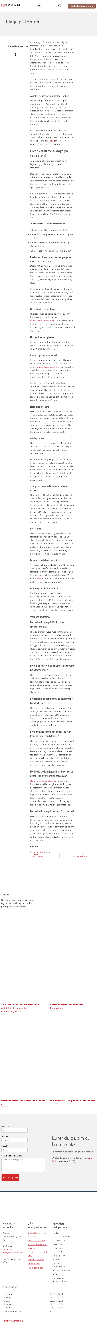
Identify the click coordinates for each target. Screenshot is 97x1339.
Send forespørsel (10, 1177)
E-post (4, 1146)
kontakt (51, 140)
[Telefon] (14, 1140)
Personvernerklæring (13, 1320)
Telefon (4, 1136)
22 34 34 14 (8, 1249)
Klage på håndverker (40, 852)
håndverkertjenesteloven (42, 320)
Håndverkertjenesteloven (42, 780)
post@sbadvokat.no (12, 1252)
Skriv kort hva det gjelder (12, 1156)
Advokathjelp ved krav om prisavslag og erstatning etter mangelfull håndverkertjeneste (21, 1008)
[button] (39, 5)
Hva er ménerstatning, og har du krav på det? (72, 1100)
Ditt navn (5, 1126)
